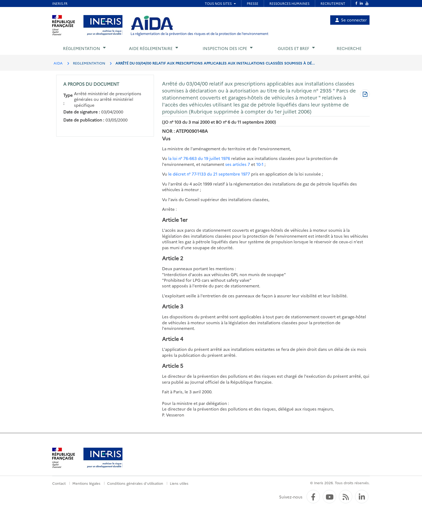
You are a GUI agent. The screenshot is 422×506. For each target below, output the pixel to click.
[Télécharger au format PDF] (365, 94)
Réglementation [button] (81, 48)
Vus (166, 138)
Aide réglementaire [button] (151, 48)
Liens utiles (179, 483)
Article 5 (172, 365)
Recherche (349, 48)
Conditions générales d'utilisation (135, 483)
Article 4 (172, 338)
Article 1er (175, 219)
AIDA (58, 62)
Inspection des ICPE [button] (225, 48)
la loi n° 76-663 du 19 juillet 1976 (199, 158)
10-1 (259, 164)
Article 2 (172, 258)
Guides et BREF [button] (293, 48)
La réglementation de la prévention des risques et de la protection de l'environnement (199, 33)
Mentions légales (86, 483)
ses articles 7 (237, 164)
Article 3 (172, 306)
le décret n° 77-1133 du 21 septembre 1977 (209, 174)
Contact (59, 483)
